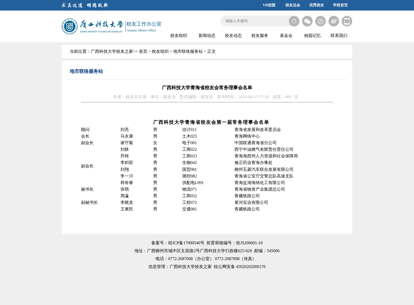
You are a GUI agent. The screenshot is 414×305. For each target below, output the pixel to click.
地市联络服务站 (188, 51)
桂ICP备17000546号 (186, 243)
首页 (143, 51)
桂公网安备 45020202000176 (240, 266)
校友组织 (160, 51)
